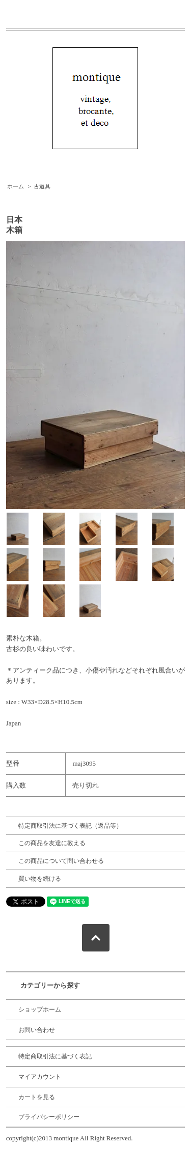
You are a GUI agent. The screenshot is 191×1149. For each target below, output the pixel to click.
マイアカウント (39, 1076)
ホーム (15, 186)
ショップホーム (39, 1009)
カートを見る (36, 1097)
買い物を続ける (39, 878)
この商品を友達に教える (52, 843)
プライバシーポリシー (48, 1116)
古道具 (42, 186)
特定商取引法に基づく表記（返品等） (70, 825)
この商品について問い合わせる (61, 860)
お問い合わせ (36, 1029)
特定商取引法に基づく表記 (55, 1056)
